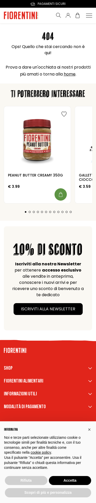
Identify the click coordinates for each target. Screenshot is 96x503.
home (70, 74)
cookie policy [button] (41, 452)
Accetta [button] (70, 480)
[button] (89, 429)
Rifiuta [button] (26, 480)
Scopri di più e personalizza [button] (47, 492)
